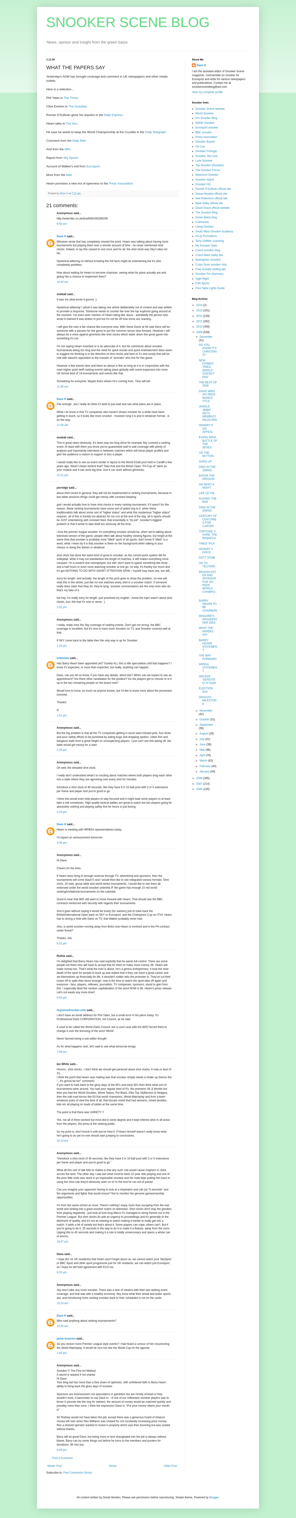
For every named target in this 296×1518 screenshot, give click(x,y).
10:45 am (62, 282)
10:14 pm (62, 1140)
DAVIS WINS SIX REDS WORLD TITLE (207, 396)
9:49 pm (62, 1450)
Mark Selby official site (209, 203)
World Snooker (204, 113)
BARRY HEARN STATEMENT (208, 645)
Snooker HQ (203, 184)
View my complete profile (207, 92)
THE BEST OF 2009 (208, 384)
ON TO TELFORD (207, 565)
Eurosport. (93, 166)
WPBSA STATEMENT (208, 668)
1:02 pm (62, 607)
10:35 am (62, 1326)
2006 (199, 789)
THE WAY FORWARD (207, 657)
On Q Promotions (206, 236)
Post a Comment (62, 1458)
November (206, 710)
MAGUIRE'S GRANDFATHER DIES (208, 619)
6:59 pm (62, 997)
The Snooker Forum (207, 170)
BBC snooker (203, 132)
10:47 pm (62, 1241)
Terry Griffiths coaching (209, 241)
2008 (199, 778)
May (203, 749)
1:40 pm (62, 1353)
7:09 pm (62, 1051)
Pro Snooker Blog (206, 118)
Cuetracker (202, 222)
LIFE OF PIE (207, 493)
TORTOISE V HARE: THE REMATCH (208, 535)
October (205, 719)
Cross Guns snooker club (211, 264)
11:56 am (62, 425)
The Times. (71, 98)
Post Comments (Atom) (77, 1472)
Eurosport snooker (206, 127)
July (202, 739)
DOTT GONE (207, 557)
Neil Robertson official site (211, 198)
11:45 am (62, 386)
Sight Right (202, 278)
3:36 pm (62, 842)
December (206, 336)
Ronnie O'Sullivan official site (213, 189)
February (205, 766)
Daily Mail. (79, 140)
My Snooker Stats (206, 245)
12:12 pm (62, 475)
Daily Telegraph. (156, 132)
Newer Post (54, 1466)
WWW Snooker (204, 123)
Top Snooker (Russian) (209, 165)
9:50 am (62, 223)
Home (113, 1466)
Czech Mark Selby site (209, 255)
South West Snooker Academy (214, 231)
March (204, 760)
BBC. (68, 149)
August (204, 733)
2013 (199, 310)
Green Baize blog (206, 217)
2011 (199, 321)
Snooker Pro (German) (209, 273)
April (203, 755)
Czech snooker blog (207, 250)
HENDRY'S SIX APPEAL (206, 429)
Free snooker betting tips (210, 269)
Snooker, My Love (206, 156)
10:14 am (62, 1303)
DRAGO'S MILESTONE (207, 701)
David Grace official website (212, 207)
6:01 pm (62, 943)
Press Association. (121, 183)
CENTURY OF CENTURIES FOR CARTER (208, 521)
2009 (199, 332)
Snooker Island (204, 179)
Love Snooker (204, 160)
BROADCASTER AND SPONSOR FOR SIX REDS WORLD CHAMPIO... (208, 583)
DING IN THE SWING (207, 468)
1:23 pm (62, 645)
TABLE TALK (207, 543)
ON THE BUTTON (206, 454)
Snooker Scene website (210, 108)
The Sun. (72, 123)
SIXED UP (205, 461)
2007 (199, 783)
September (206, 724)
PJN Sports (202, 283)
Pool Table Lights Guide (210, 288)
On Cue (200, 146)
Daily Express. (113, 115)
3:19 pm (62, 812)
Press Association (206, 137)
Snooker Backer (205, 141)
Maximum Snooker (207, 174)
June (203, 744)
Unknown (63, 658)
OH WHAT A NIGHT (206, 486)
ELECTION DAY (206, 690)
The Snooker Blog (206, 212)
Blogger (214, 1497)
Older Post (170, 1466)
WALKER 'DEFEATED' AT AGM (207, 680)
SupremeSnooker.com (71, 1010)
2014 (199, 305)
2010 (199, 326)
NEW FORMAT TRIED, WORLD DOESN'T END (206, 369)
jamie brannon (66, 1338)
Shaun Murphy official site (211, 193)
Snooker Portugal (206, 151)
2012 (199, 316)
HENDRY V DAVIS (206, 550)
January (205, 771)
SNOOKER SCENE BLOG (128, 22)
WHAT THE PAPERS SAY (206, 631)
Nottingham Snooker (208, 259)
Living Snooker (204, 226)
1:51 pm (62, 715)
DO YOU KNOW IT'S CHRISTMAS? (208, 349)
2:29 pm (62, 750)
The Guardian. (78, 106)
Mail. (69, 175)
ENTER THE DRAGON (207, 477)
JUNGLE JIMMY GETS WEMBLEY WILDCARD (208, 413)
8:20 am (62, 1272)
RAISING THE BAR (207, 500)
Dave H (61, 236)
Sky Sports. (71, 157)
